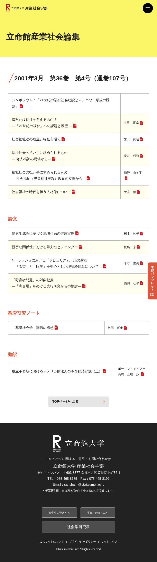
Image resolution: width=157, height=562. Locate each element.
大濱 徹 (130, 192)
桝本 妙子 (131, 233)
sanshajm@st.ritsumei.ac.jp (84, 484)
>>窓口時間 (78, 490)
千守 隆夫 (131, 263)
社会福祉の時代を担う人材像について (41, 192)
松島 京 (130, 247)
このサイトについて (52, 541)
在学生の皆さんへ (59, 512)
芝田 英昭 (131, 139)
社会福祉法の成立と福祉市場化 (36, 139)
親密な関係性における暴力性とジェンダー (45, 247)
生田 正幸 (131, 122)
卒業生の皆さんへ (97, 512)
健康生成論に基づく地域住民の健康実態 (43, 233)
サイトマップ (109, 541)
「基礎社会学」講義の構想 (33, 328)
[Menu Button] (148, 8)
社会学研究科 (78, 527)
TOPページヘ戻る (65, 401)
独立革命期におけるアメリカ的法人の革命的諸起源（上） (57, 371)
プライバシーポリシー (82, 541)
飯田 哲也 (115, 328)
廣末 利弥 (131, 156)
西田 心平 (131, 283)
